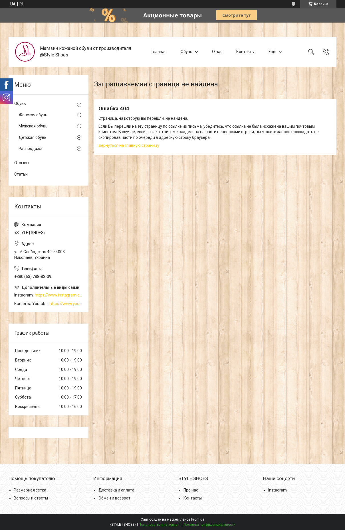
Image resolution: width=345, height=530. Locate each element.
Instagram (277, 490)
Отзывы (21, 163)
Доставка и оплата (116, 490)
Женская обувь (33, 115)
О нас (217, 51)
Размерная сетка (30, 490)
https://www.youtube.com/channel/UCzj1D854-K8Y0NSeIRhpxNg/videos (66, 303)
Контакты (245, 51)
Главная (159, 51)
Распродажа (31, 148)
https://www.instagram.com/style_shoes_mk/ (59, 295)
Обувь (186, 51)
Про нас (190, 490)
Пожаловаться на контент (160, 525)
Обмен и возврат (114, 498)
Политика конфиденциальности (209, 525)
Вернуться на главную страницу (128, 145)
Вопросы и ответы (31, 498)
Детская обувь (33, 137)
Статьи (21, 174)
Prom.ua (197, 519)
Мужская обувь (33, 126)
